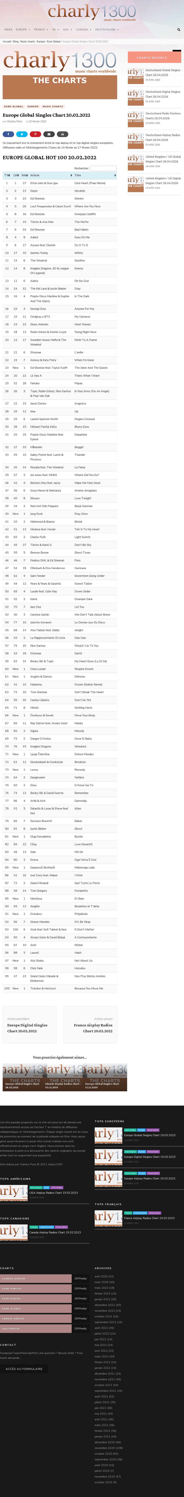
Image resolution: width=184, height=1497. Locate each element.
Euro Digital (131, 1152)
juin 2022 (100, 1339)
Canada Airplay (46, 1227)
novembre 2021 (105, 1379)
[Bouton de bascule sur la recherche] (178, 29)
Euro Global (13, 106)
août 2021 (101, 1397)
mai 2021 (101, 1414)
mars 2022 (102, 1356)
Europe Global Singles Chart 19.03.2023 (150, 1135)
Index (8, 29)
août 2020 (101, 1465)
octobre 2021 (103, 1385)
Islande (49, 1073)
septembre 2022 (105, 1322)
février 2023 (102, 1294)
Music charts (53, 106)
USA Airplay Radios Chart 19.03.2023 (53, 1193)
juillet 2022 (102, 1334)
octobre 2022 (103, 1316)
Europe (23, 29)
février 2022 (102, 1362)
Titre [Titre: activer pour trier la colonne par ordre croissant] (78, 175)
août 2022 (101, 1328)
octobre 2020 (103, 1454)
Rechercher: (95, 168)
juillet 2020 (102, 1471)
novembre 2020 (105, 1448)
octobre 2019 (103, 1482)
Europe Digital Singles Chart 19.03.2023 (150, 1157)
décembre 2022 (105, 1305)
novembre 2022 (105, 1311)
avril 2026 (101, 1276)
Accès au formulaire (24, 1369)
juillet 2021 (102, 1402)
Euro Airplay (131, 1173)
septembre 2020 (105, 1459)
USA (68, 29)
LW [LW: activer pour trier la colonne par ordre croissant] (15, 175)
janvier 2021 (102, 1437)
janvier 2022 (102, 1368)
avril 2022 (101, 1351)
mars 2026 (102, 1282)
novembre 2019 (105, 1477)
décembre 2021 (105, 1374)
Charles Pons (14, 121)
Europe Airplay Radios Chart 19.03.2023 (149, 1179)
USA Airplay (57, 1187)
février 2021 (102, 1431)
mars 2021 (102, 1425)
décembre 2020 (105, 1442)
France (41, 29)
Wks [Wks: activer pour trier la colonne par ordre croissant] (24, 175)
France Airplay (140, 1213)
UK (56, 29)
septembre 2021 (105, 1391)
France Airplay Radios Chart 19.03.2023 (149, 1218)
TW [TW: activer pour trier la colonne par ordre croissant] (7, 175)
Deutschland (107, 29)
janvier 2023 (102, 1299)
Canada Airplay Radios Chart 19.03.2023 (55, 1233)
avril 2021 (101, 1419)
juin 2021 (100, 1408)
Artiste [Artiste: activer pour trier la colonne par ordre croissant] (34, 175)
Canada (84, 29)
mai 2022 (101, 1345)
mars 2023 (102, 1288)
